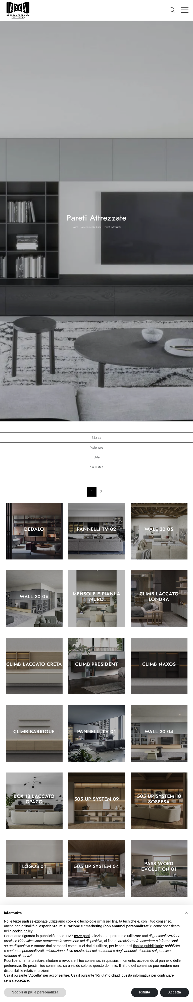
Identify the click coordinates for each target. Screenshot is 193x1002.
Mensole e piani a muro (96, 597)
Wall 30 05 (158, 530)
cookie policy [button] (22, 931)
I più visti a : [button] (96, 466)
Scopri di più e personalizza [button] (35, 992)
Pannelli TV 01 (96, 732)
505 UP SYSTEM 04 (96, 866)
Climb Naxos (159, 664)
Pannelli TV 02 (96, 530)
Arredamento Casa (91, 227)
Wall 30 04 (159, 732)
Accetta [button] (174, 992)
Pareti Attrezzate (113, 227)
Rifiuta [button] (144, 992)
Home (75, 227)
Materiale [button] (96, 447)
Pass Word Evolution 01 (159, 866)
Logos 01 (34, 866)
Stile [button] (96, 457)
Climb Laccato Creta (34, 664)
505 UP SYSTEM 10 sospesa (159, 799)
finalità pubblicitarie (148, 946)
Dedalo (34, 530)
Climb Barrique (34, 732)
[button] (186, 913)
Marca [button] (96, 437)
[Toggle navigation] (184, 9)
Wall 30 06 (34, 597)
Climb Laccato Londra (158, 597)
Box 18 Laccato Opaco (34, 799)
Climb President (96, 664)
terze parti (82, 936)
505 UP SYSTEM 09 (96, 799)
